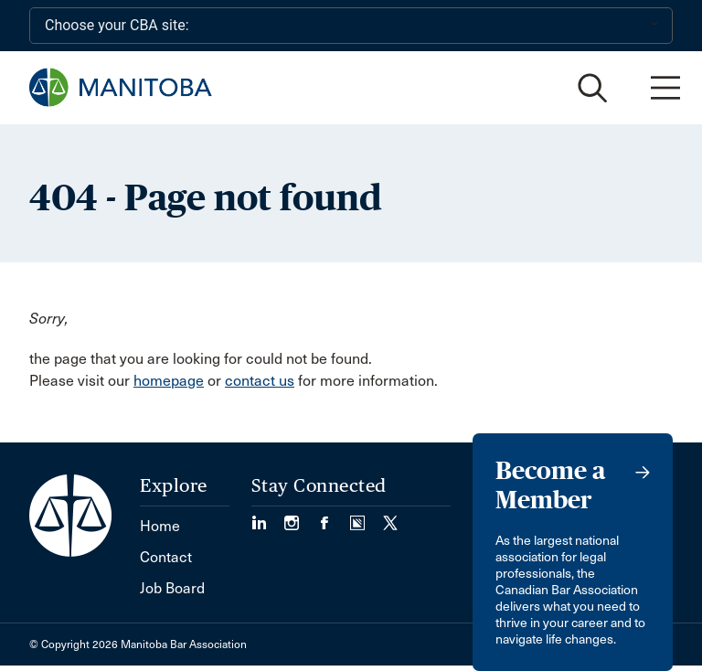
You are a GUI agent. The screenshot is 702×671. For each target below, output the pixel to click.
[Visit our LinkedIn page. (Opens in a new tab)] (267, 517)
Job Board (172, 588)
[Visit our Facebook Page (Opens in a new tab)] (333, 517)
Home (160, 526)
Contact (166, 557)
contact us (259, 380)
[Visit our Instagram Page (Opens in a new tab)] (300, 517)
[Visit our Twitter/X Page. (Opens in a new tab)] (390, 517)
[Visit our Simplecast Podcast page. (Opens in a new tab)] (366, 517)
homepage (168, 380)
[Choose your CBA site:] (351, 25)
